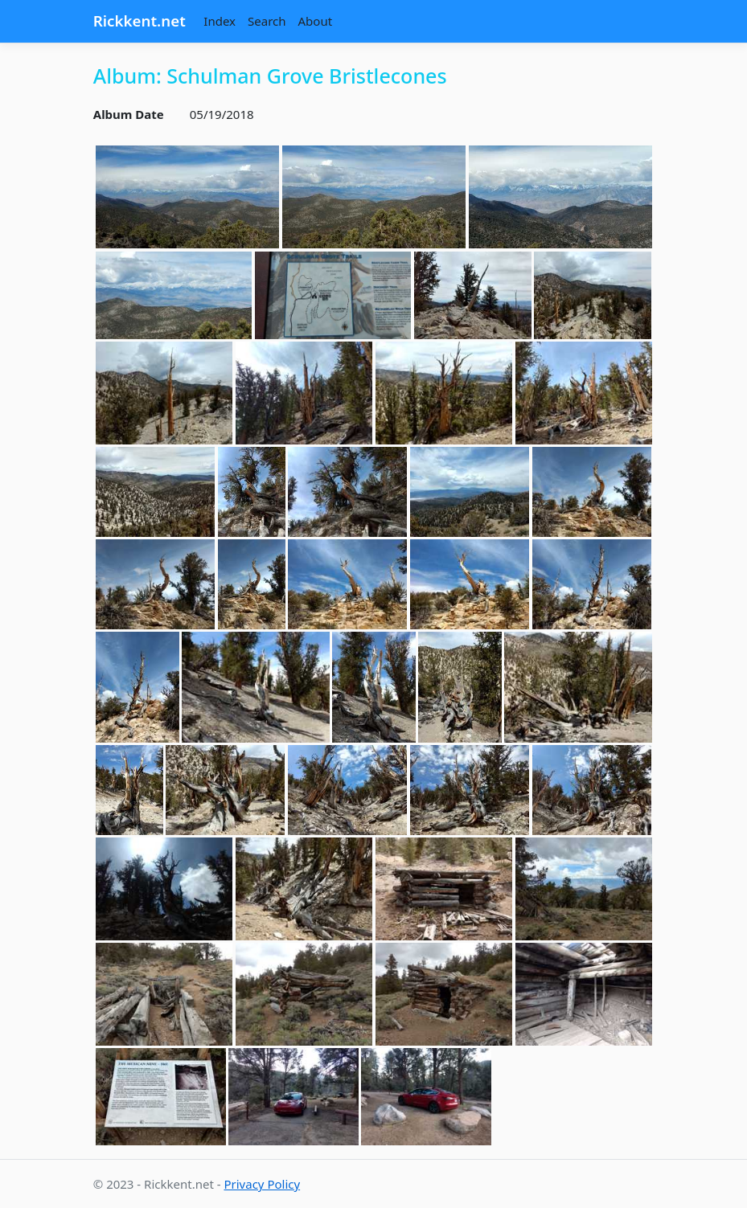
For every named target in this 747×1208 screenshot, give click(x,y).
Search (266, 21)
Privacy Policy (262, 1184)
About (315, 21)
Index (219, 21)
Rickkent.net (139, 20)
